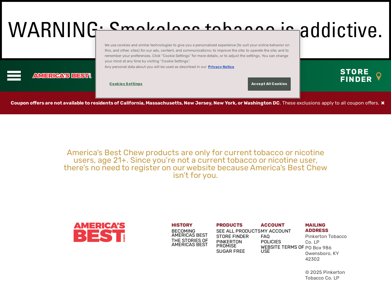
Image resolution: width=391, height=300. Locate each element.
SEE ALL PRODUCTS (238, 230)
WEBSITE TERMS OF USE (282, 248)
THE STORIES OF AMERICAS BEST (190, 242)
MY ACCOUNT (276, 230)
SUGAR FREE (230, 250)
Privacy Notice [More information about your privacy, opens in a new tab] (221, 67)
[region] (197, 64)
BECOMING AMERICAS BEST (190, 232)
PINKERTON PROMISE (229, 243)
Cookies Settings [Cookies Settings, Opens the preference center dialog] (125, 84)
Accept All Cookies (269, 84)
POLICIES (271, 241)
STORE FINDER (232, 236)
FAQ (265, 236)
